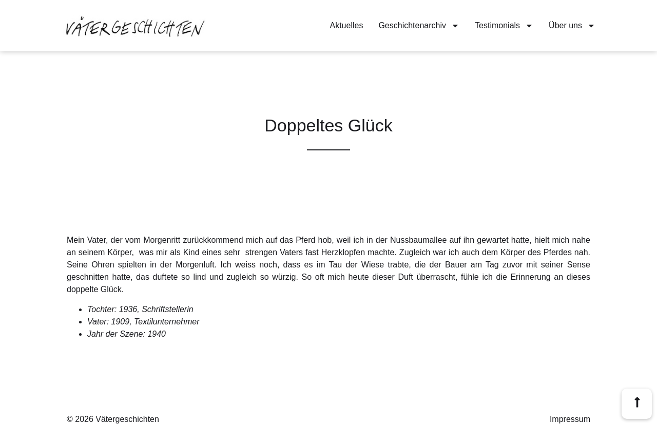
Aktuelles (346, 25)
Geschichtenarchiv (418, 25)
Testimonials (504, 25)
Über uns (572, 25)
